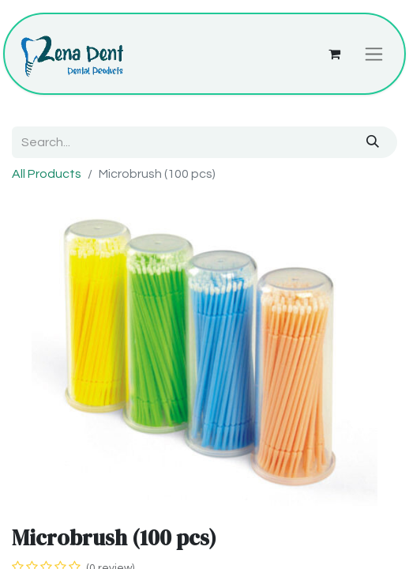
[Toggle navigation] (374, 54)
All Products (46, 174)
